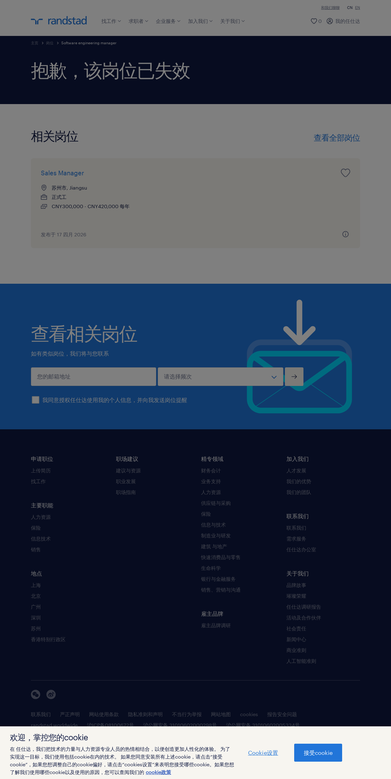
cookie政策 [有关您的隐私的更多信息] (158, 772)
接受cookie (318, 752)
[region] (195, 752)
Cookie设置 (263, 752)
